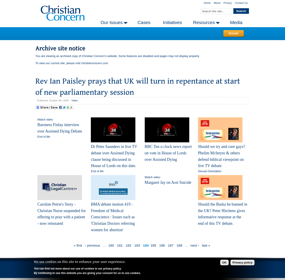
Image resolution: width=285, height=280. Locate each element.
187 (171, 245)
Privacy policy (242, 262)
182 (128, 245)
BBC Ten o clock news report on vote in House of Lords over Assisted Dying (168, 152)
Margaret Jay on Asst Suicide (168, 182)
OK (224, 262)
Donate (233, 33)
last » (206, 245)
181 (120, 245)
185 (153, 245)
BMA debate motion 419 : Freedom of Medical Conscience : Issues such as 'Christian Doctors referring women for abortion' (113, 217)
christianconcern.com (94, 63)
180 (111, 245)
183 (137, 245)
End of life (43, 136)
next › (194, 245)
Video (75, 100)
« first (78, 245)
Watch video (45, 119)
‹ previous (92, 245)
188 (179, 245)
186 (162, 245)
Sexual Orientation (209, 171)
